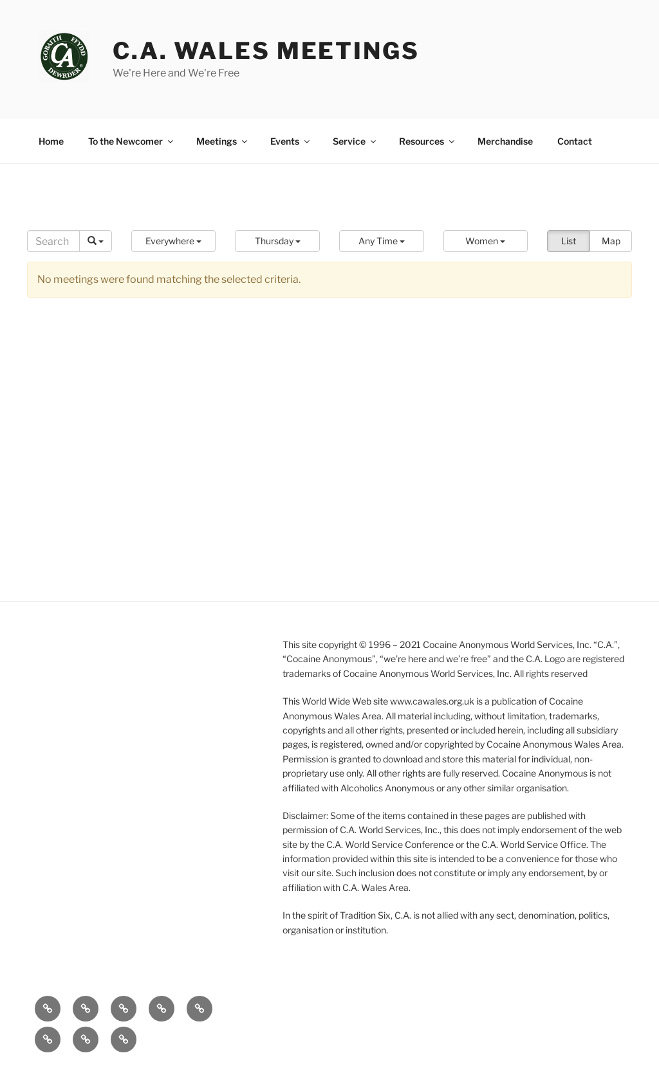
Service (355, 141)
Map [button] (611, 240)
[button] (173, 241)
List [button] (568, 240)
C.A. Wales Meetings (266, 51)
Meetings (222, 141)
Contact (574, 141)
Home (51, 141)
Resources (427, 141)
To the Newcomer (131, 141)
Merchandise (505, 141)
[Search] (53, 241)
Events (290, 141)
